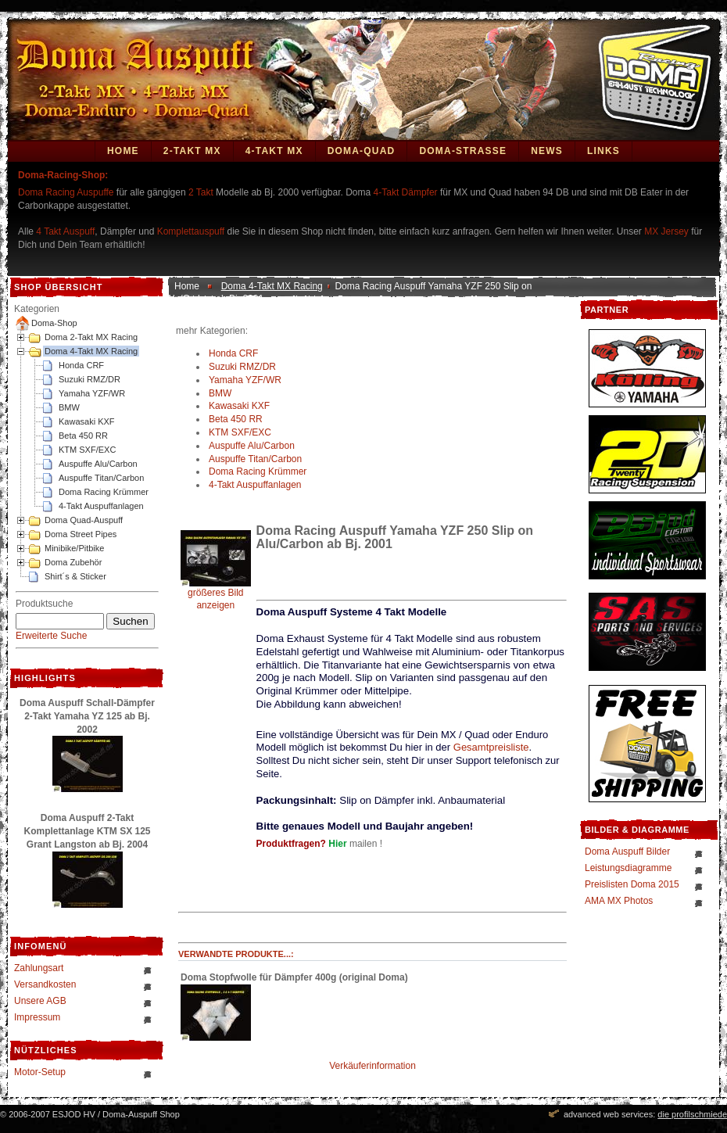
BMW (69, 407)
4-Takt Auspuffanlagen (101, 506)
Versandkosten (45, 984)
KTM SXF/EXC (87, 449)
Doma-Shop (54, 323)
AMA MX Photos (619, 900)
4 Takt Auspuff (65, 231)
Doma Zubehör (73, 562)
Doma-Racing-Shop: (63, 175)
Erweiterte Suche (51, 635)
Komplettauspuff (191, 231)
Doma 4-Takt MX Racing (91, 351)
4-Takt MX (274, 150)
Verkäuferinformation (372, 1065)
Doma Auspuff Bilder (627, 851)
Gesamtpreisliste (491, 747)
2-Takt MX (192, 150)
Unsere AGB (40, 1000)
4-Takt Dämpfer (406, 192)
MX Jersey (667, 231)
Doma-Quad (362, 150)
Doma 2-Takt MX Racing (91, 337)
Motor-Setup (40, 1072)
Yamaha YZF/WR (92, 393)
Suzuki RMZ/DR (89, 379)
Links (603, 150)
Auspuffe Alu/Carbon (98, 463)
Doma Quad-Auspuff (84, 520)
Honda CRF (81, 365)
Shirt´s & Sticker (75, 576)
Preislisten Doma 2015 (632, 884)
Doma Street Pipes (80, 534)
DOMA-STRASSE (463, 150)
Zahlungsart (38, 968)
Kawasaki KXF (87, 421)
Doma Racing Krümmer (104, 492)
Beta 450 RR (83, 435)
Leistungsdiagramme (628, 867)
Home (123, 150)
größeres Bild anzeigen (216, 594)
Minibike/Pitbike (74, 548)
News (547, 150)
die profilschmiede (692, 1114)
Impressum (37, 1017)
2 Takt (200, 192)
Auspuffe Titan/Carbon (101, 477)
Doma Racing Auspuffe (66, 192)
